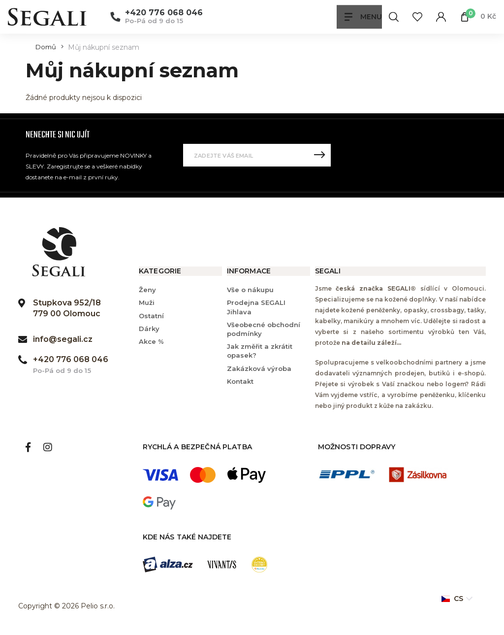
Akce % (151, 341)
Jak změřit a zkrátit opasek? (259, 350)
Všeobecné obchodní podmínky (263, 329)
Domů (45, 47)
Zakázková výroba (259, 368)
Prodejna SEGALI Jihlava (256, 307)
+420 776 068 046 (164, 13)
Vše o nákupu (250, 290)
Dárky (149, 329)
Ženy (147, 290)
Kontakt (240, 381)
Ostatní (151, 316)
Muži (147, 302)
